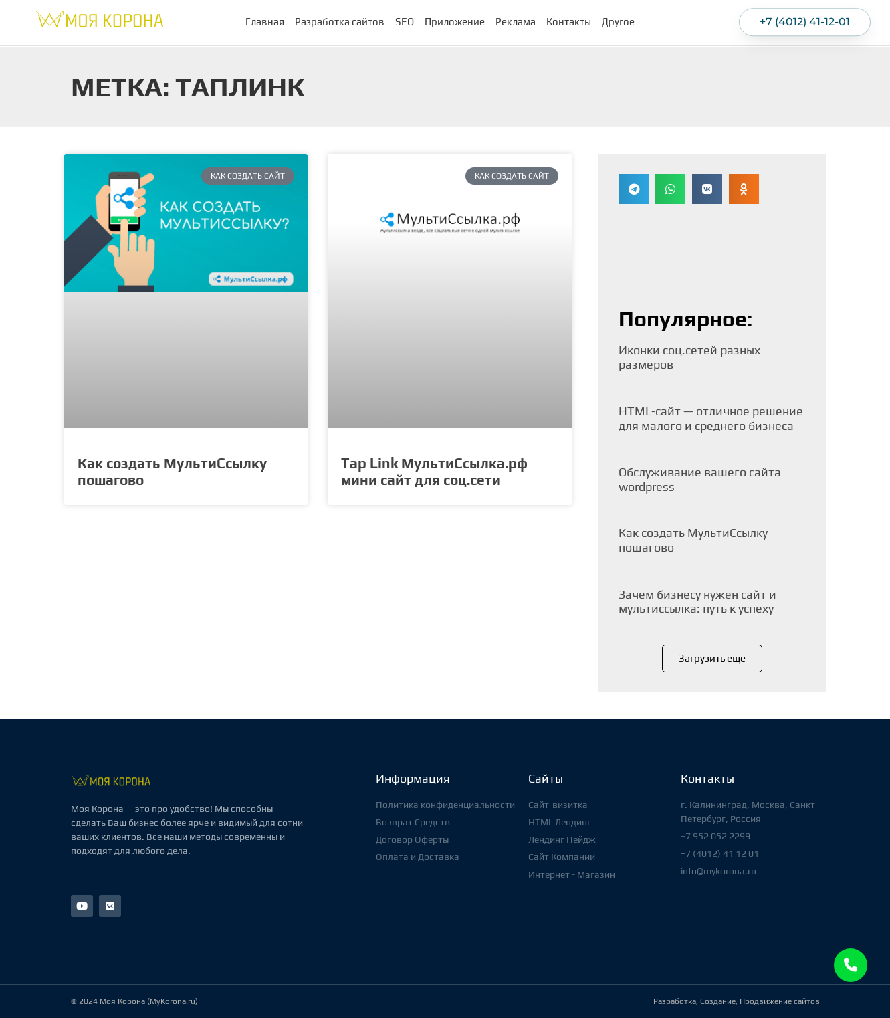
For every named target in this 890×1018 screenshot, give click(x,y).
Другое (621, 20)
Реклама (515, 19)
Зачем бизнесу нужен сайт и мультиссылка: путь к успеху (697, 601)
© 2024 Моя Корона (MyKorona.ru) (134, 1001)
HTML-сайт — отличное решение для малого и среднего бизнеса (711, 418)
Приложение (455, 19)
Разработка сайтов (339, 19)
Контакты (568, 19)
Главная (264, 19)
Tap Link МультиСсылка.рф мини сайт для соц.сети (434, 471)
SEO (404, 19)
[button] (634, 189)
